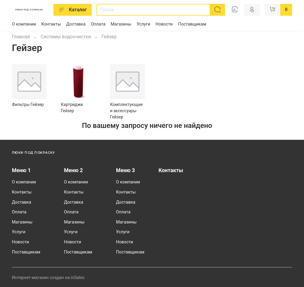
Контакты (51, 24)
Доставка (76, 24)
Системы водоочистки (66, 36)
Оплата (98, 24)
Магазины (121, 24)
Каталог (72, 10)
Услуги (143, 24)
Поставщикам (192, 24)
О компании (24, 24)
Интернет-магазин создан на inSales (48, 277)
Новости (164, 24)
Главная (21, 36)
